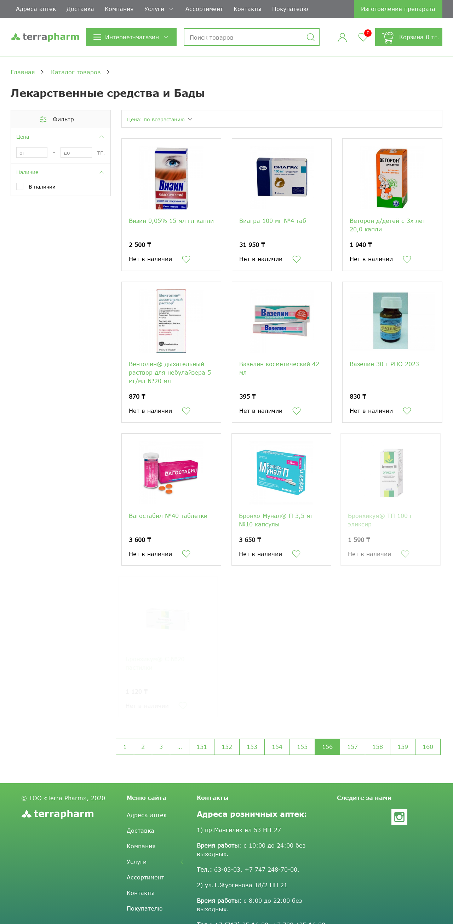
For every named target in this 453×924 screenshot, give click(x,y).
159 (402, 746)
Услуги (159, 8)
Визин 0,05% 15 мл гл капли (171, 220)
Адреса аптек (36, 8)
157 (352, 746)
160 (428, 746)
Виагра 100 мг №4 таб (272, 220)
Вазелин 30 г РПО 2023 (384, 363)
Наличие (60, 172)
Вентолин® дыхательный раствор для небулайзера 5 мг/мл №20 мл (170, 372)
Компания (119, 8)
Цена (60, 136)
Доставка (80, 8)
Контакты (248, 8)
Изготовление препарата (398, 8)
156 (327, 746)
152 (227, 746)
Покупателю (290, 8)
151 (201, 746)
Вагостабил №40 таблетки (166, 515)
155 (302, 746)
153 (252, 746)
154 (277, 746)
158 (377, 746)
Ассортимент (204, 8)
